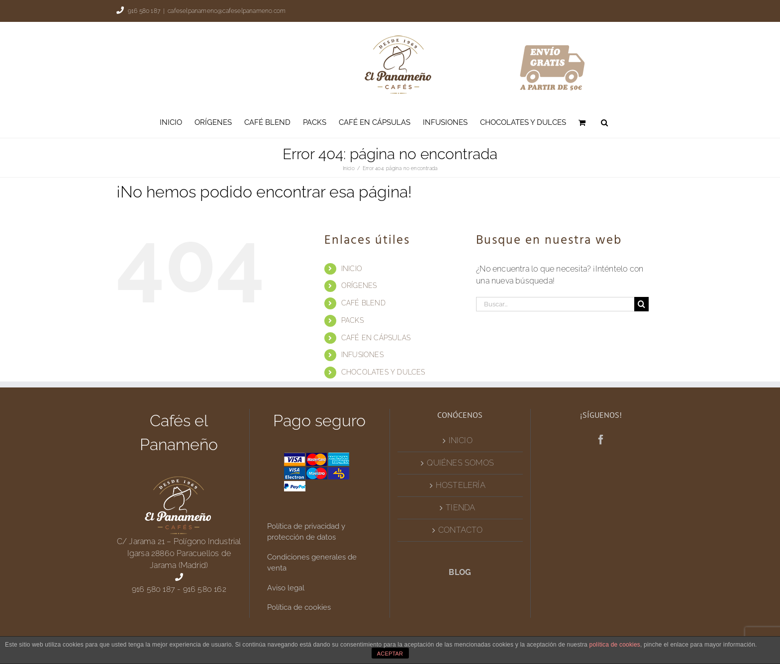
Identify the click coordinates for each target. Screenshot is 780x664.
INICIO (351, 269)
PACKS (352, 320)
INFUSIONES (362, 355)
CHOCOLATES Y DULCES (383, 372)
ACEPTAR (390, 654)
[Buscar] (641, 304)
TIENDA (460, 507)
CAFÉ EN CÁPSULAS (375, 338)
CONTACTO (460, 530)
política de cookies (615, 644)
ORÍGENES (359, 285)
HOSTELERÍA (461, 485)
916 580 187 (144, 10)
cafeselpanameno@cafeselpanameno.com (227, 10)
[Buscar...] (555, 304)
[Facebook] (601, 440)
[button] (604, 122)
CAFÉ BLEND (363, 303)
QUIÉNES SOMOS (460, 463)
